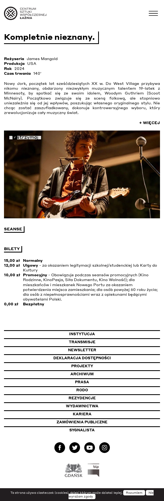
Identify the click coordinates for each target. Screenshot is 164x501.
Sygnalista (82, 430)
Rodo (82, 390)
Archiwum (82, 374)
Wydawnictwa (82, 406)
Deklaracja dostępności (82, 358)
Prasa (82, 382)
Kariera (82, 414)
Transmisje (108, 342)
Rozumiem (134, 493)
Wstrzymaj (25, 137)
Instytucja (82, 334)
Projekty (82, 366)
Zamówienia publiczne (96, 422)
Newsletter (82, 350)
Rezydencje (82, 398)
